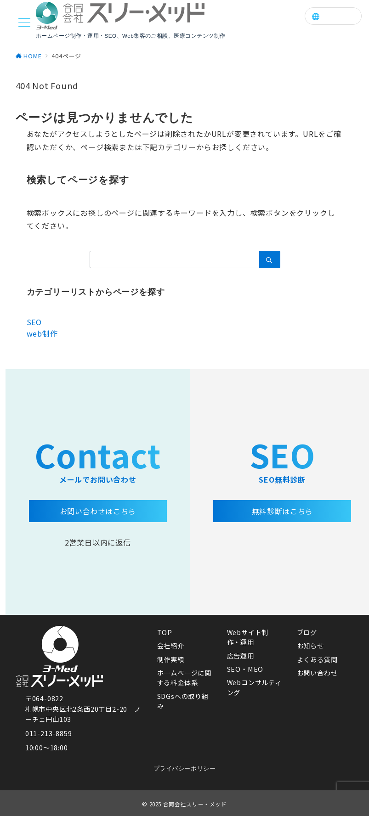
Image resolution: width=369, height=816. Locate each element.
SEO (34, 321)
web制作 (42, 333)
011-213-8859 (48, 733)
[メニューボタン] (24, 23)
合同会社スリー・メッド (195, 804)
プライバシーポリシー (184, 768)
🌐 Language (333, 16)
